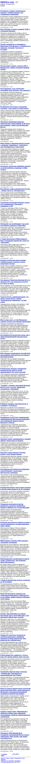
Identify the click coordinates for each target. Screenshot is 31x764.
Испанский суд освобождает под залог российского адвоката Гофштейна (14, 224)
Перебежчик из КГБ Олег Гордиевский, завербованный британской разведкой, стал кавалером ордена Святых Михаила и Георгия (15, 420)
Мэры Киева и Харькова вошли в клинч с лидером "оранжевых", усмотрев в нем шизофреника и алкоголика (15, 145)
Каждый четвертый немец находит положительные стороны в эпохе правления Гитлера (13, 262)
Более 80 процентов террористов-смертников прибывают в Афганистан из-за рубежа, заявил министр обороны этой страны (15, 596)
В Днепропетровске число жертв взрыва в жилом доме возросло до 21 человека (15, 488)
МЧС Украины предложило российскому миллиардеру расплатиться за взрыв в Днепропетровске (15, 355)
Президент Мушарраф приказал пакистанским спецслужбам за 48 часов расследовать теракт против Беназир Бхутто (15, 124)
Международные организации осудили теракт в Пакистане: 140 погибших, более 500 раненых (14, 560)
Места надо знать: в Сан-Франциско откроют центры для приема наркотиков (15, 321)
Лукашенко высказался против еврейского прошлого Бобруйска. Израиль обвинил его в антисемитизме (14, 505)
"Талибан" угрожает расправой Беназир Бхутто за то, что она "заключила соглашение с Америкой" (15, 387)
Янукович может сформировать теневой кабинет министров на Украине (15, 440)
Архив (11, 758)
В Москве (11, 760)
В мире (2, 5)
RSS (23, 758)
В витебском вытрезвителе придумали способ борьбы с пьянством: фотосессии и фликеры (14, 471)
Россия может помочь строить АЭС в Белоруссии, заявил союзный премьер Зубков (14, 67)
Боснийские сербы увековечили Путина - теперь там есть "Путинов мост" (15, 190)
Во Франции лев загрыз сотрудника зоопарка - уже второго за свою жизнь (14, 107)
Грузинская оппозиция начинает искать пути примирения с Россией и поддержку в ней (15, 204)
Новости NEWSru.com (8, 762)
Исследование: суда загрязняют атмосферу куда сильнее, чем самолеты (15, 89)
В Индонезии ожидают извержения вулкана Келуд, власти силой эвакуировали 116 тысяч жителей (13, 370)
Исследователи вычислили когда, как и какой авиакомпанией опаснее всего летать (15, 336)
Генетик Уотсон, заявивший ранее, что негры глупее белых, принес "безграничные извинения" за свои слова (14, 299)
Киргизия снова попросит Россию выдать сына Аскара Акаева (12, 453)
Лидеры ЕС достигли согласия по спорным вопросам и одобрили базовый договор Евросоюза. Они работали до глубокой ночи (13, 637)
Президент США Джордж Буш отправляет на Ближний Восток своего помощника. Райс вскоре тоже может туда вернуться (14, 735)
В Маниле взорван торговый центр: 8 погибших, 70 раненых (14, 404)
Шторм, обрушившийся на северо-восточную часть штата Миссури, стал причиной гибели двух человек (14, 615)
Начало (3, 758)
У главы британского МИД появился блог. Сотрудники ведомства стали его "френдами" (14, 240)
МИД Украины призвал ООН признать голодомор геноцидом (14, 541)
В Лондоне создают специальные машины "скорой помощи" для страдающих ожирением (12, 12)
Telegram (3, 759)
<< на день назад (4, 755)
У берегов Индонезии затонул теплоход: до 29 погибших (15, 581)
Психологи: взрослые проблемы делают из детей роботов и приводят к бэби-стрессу (15, 167)
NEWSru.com (7, 2)
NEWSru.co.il (4, 760)
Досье (7, 758)
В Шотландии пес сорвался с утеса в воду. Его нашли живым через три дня (14, 656)
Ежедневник (18, 758)
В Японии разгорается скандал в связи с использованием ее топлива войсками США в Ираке (15, 524)
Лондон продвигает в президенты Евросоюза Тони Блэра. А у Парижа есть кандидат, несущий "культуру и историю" (15, 47)
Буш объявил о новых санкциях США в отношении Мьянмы (15, 30)
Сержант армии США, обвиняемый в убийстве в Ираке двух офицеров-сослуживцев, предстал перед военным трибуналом (15, 714)
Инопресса (18, 760)
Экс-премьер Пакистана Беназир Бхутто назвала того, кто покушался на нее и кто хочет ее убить (15, 281)
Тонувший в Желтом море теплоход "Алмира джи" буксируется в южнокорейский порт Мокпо (13, 673)
